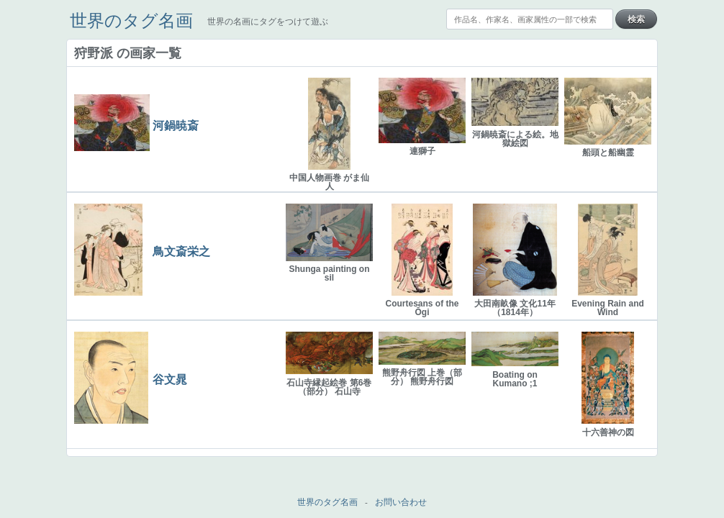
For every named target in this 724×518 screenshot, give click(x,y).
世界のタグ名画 (131, 20)
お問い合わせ (401, 502)
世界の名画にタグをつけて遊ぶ (267, 21)
